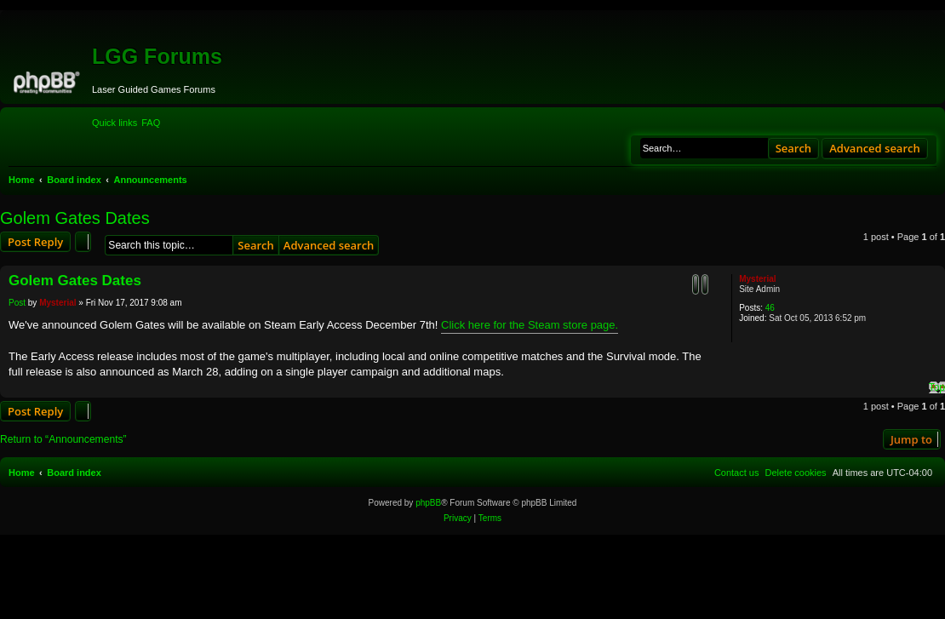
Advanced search (874, 148)
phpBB (428, 502)
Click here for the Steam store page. (529, 324)
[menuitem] (150, 122)
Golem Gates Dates (75, 218)
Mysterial (757, 279)
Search (794, 148)
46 (770, 307)
